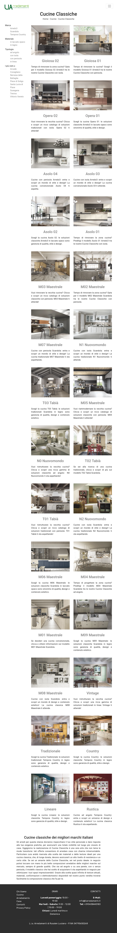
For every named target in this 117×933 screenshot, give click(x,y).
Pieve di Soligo (16, 81)
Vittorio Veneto (17, 96)
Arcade (13, 69)
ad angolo (14, 52)
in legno (13, 45)
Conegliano (15, 72)
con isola (14, 55)
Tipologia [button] (9, 49)
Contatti (21, 904)
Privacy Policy (23, 908)
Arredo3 (13, 28)
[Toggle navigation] (109, 6)
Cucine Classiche (66, 19)
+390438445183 (92, 904)
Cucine (53, 19)
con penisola (16, 58)
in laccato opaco (17, 42)
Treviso (13, 93)
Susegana (14, 90)
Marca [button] (8, 25)
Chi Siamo (21, 891)
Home (45, 19)
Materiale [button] (9, 39)
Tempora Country (18, 34)
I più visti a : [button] (10, 66)
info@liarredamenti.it (89, 901)
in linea (13, 61)
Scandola (14, 31)
